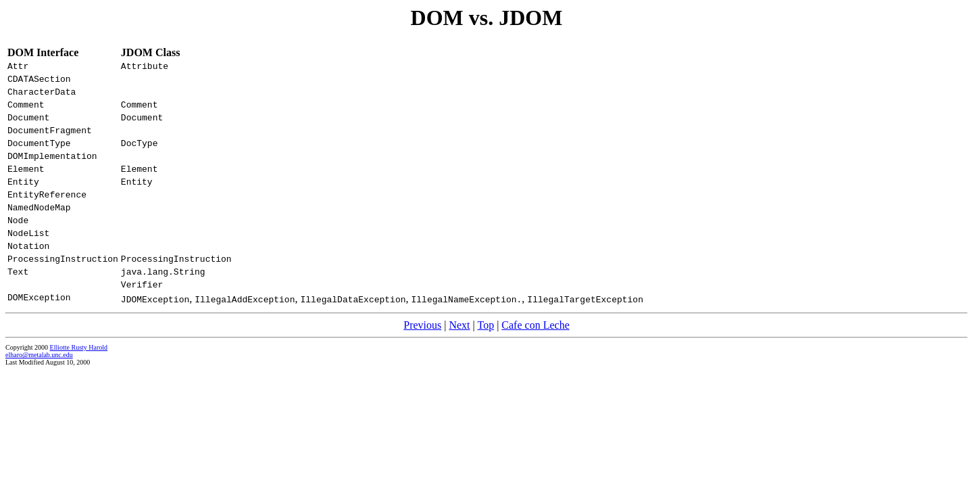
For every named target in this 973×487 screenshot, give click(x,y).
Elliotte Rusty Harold (79, 384)
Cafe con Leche (535, 361)
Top (485, 361)
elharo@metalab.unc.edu (39, 391)
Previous (422, 361)
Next (459, 361)
